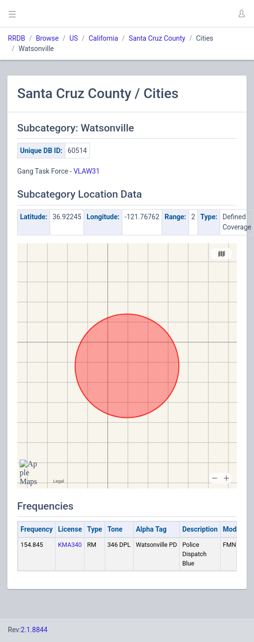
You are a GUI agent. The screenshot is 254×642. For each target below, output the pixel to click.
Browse (47, 38)
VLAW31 (87, 171)
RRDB (16, 38)
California (103, 38)
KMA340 (70, 544)
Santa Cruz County (157, 38)
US (73, 38)
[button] (241, 14)
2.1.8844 (34, 630)
